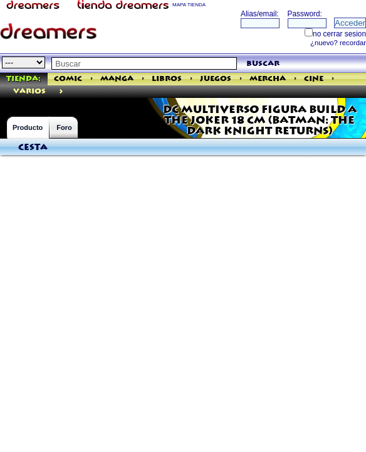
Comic (68, 78)
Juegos (215, 78)
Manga (116, 78)
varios (29, 91)
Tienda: (23, 78)
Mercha (267, 78)
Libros (167, 78)
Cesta (33, 147)
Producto (28, 127)
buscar (263, 63)
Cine (313, 78)
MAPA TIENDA (189, 5)
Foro (63, 127)
